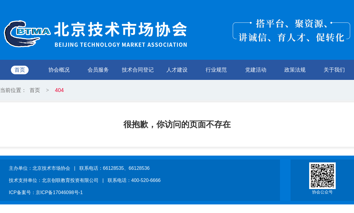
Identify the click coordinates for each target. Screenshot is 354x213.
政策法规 (295, 70)
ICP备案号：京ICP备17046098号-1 (46, 192)
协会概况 (59, 70)
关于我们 (334, 70)
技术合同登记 (138, 70)
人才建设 (177, 70)
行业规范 (216, 70)
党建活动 (255, 70)
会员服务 (98, 70)
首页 (19, 70)
